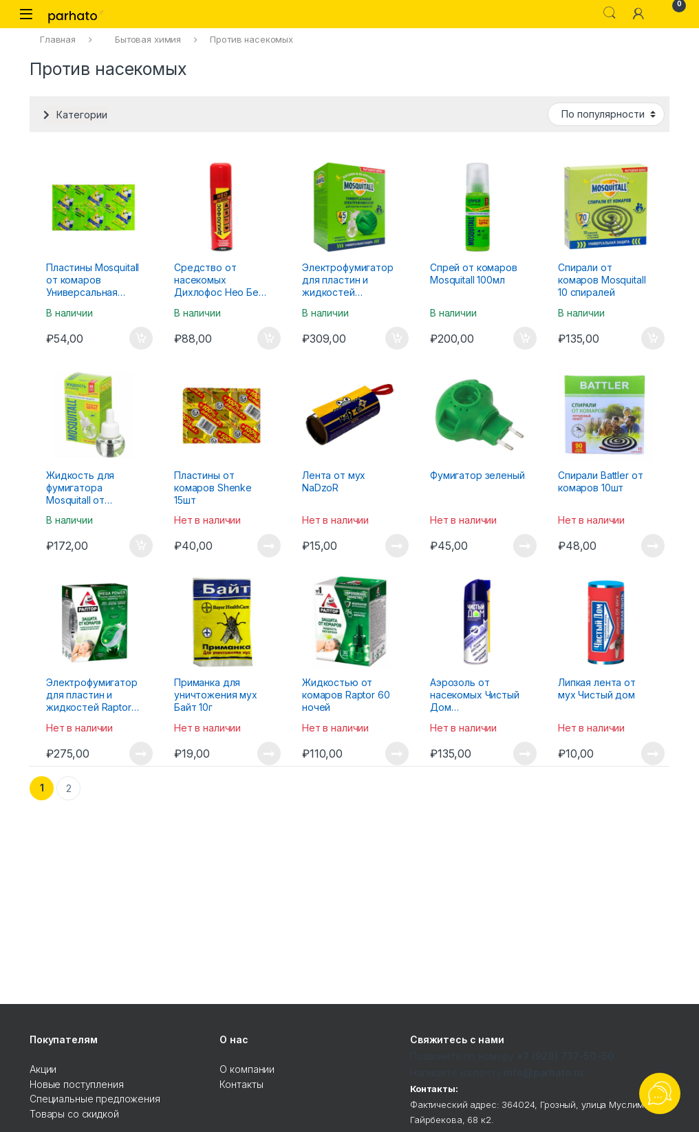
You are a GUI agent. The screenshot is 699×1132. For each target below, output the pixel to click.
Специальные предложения (95, 1098)
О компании (247, 1069)
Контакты (241, 1084)
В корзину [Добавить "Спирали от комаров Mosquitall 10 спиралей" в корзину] (653, 338)
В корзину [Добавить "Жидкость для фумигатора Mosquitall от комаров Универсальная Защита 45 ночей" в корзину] (141, 545)
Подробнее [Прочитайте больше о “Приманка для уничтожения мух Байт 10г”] (269, 753)
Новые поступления (77, 1084)
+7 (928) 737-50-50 (565, 1056)
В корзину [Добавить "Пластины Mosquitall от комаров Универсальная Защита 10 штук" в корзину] (141, 338)
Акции (43, 1069)
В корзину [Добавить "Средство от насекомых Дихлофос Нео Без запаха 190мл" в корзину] (269, 338)
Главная (58, 39)
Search (609, 13)
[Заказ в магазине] (606, 114)
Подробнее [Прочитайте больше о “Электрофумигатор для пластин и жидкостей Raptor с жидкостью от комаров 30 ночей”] (141, 753)
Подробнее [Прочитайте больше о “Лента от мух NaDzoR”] (397, 545)
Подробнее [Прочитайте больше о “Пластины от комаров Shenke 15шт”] (269, 545)
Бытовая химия (148, 39)
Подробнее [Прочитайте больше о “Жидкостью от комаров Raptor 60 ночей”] (397, 753)
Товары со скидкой (74, 1114)
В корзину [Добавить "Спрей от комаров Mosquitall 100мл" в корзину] (525, 338)
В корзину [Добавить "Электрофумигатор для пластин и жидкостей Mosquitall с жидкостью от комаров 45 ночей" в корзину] (397, 338)
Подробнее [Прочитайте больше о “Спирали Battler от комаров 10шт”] (653, 545)
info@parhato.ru (543, 1072)
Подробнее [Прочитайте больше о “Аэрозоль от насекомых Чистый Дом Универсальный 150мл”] (525, 753)
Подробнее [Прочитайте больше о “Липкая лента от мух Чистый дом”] (653, 753)
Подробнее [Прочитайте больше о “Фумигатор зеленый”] (525, 545)
